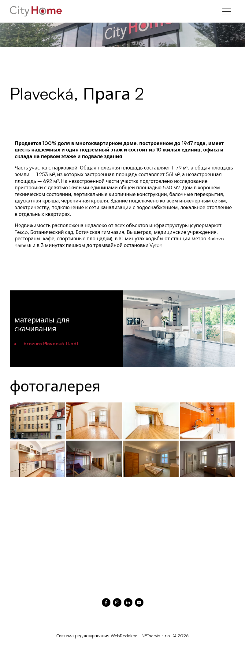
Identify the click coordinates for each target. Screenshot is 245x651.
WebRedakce (124, 635)
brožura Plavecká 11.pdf (51, 343)
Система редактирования (83, 635)
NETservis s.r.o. (156, 635)
